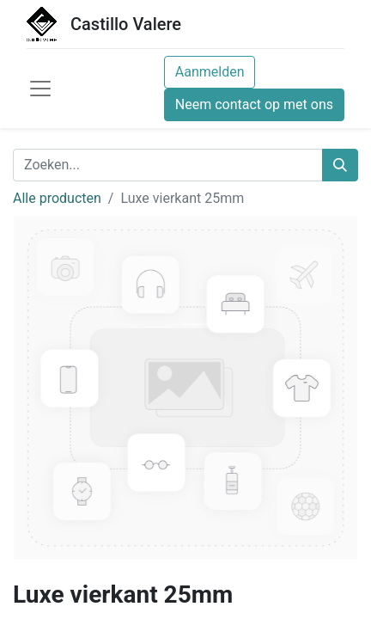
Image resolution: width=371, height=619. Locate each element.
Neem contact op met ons (254, 104)
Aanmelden (210, 72)
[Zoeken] (340, 165)
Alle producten (57, 198)
